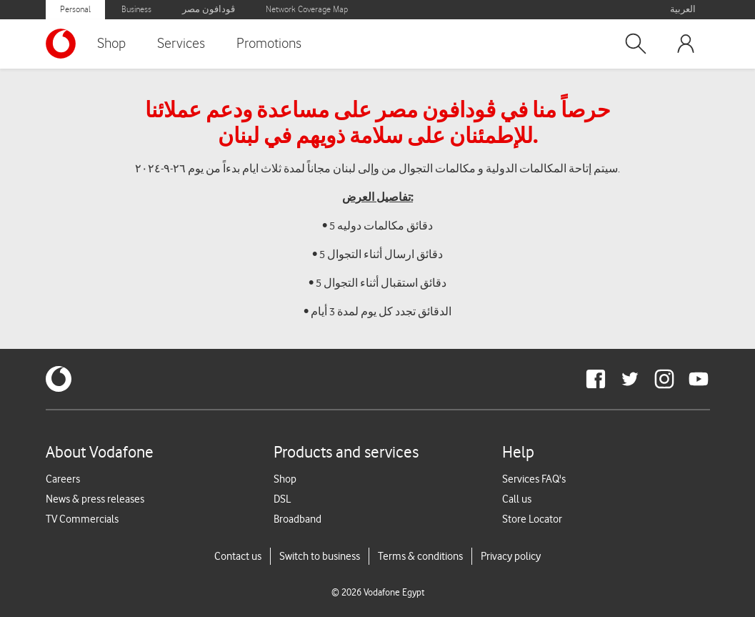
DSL (282, 499)
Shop (111, 43)
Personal (75, 9)
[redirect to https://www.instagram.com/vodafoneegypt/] (664, 378)
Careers (63, 479)
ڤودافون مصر (208, 9)
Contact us (237, 556)
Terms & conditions (420, 556)
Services (181, 43)
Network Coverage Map (307, 9)
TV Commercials (82, 519)
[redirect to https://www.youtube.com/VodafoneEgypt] (698, 378)
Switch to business (319, 556)
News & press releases (95, 499)
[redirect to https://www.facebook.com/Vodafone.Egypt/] (595, 378)
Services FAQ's (534, 479)
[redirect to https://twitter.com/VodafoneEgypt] (630, 378)
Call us (516, 499)
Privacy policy (511, 556)
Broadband (297, 519)
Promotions (268, 43)
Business (136, 9)
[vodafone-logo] (58, 379)
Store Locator (532, 519)
